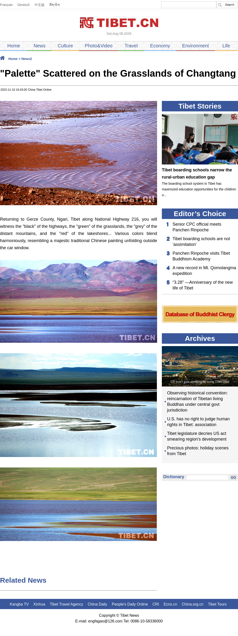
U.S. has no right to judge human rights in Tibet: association (198, 422)
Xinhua (39, 604)
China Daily (97, 604)
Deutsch (24, 5)
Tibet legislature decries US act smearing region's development (197, 436)
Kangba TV (19, 604)
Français (6, 5)
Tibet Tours (217, 604)
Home (13, 45)
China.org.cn (192, 604)
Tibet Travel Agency (66, 604)
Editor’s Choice (200, 214)
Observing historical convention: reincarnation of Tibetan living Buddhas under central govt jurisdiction (197, 401)
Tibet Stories (199, 106)
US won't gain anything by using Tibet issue (199, 381)
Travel (131, 45)
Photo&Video (98, 45)
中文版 (40, 5)
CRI (156, 604)
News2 (26, 59)
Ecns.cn (170, 604)
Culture (65, 45)
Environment (195, 45)
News (39, 45)
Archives (200, 338)
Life (226, 45)
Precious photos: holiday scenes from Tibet (197, 451)
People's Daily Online (130, 604)
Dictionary (173, 476)
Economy (160, 45)
